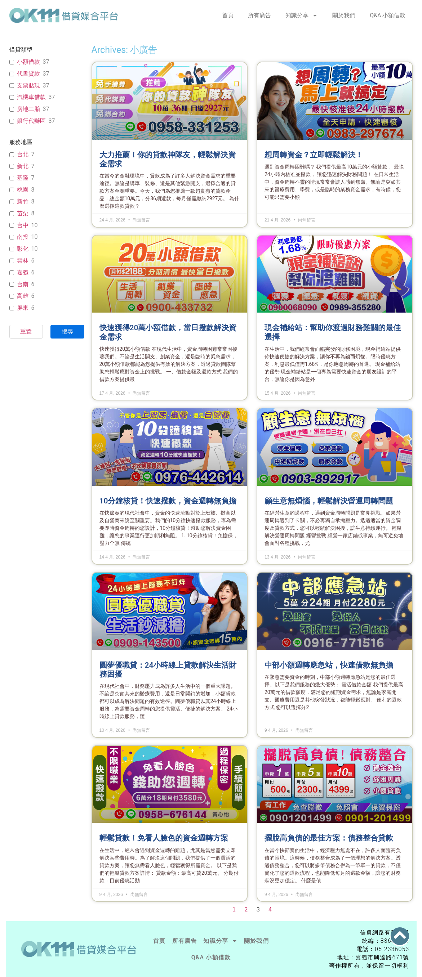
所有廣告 (259, 15)
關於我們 (343, 15)
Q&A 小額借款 (387, 15)
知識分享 (301, 15)
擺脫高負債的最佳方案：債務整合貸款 (329, 838)
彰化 (22, 248)
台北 (22, 154)
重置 (26, 331)
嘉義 (22, 272)
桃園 (22, 189)
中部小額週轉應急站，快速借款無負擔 (329, 665)
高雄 (22, 295)
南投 (22, 236)
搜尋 (67, 331)
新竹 (22, 201)
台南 (22, 284)
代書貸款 (28, 73)
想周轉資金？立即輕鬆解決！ (314, 155)
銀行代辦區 (31, 120)
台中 (22, 225)
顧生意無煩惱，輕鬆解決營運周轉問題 (329, 501)
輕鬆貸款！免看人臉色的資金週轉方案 (163, 838)
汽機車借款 (31, 97)
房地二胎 (28, 109)
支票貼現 (28, 85)
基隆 (22, 177)
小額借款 (28, 61)
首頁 (228, 15)
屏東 (22, 307)
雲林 (22, 260)
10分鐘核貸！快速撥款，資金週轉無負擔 (168, 501)
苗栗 (22, 213)
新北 (22, 166)
